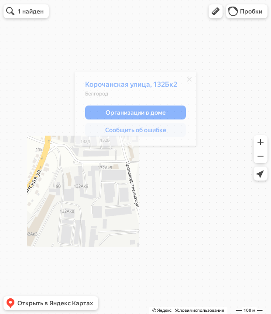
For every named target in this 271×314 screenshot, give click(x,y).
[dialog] (131, 111)
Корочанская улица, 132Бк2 (127, 86)
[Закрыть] (185, 81)
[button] (216, 11)
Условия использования (199, 310)
